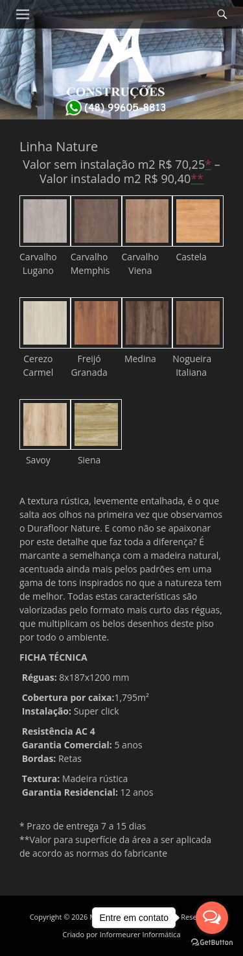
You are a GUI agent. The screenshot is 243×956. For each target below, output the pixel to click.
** (197, 178)
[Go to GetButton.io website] (212, 942)
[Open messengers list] (212, 917)
